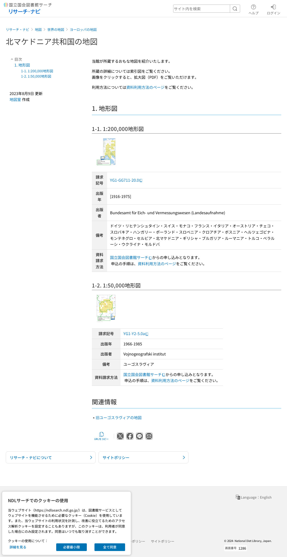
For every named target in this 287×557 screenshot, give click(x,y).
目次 (16, 59)
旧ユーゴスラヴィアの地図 (119, 417)
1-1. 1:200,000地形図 (37, 70)
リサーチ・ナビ (17, 29)
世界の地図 (55, 29)
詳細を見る (18, 547)
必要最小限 (71, 547)
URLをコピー (101, 436)
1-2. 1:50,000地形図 (36, 76)
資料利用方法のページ (145, 87)
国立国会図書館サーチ (131, 257)
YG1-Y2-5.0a (136, 333)
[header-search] (206, 9)
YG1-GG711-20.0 (126, 180)
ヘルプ (253, 9)
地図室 (15, 99)
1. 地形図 (22, 65)
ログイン (273, 9)
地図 (38, 29)
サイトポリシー (162, 541)
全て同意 (109, 547)
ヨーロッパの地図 (83, 29)
